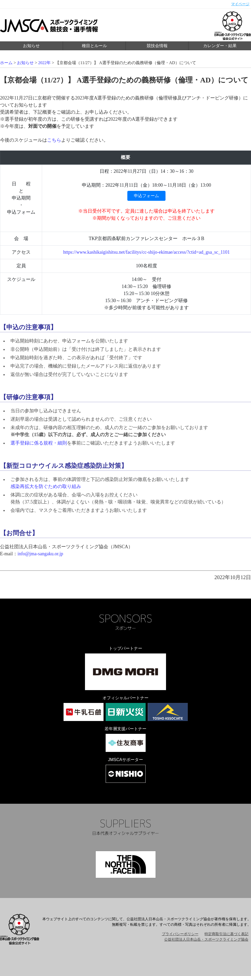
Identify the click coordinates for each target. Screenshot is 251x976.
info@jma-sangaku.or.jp (40, 553)
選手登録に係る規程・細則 (38, 443)
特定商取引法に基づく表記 (226, 934)
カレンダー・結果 (220, 45)
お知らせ (31, 45)
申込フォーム (146, 195)
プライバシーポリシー (180, 934)
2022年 (44, 62)
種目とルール (94, 45)
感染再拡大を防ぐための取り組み (45, 486)
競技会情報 (157, 45)
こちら (54, 140)
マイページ (240, 4)
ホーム (6, 62)
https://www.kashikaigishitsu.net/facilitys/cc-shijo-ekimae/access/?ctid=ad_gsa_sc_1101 (146, 252)
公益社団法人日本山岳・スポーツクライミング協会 (206, 939)
